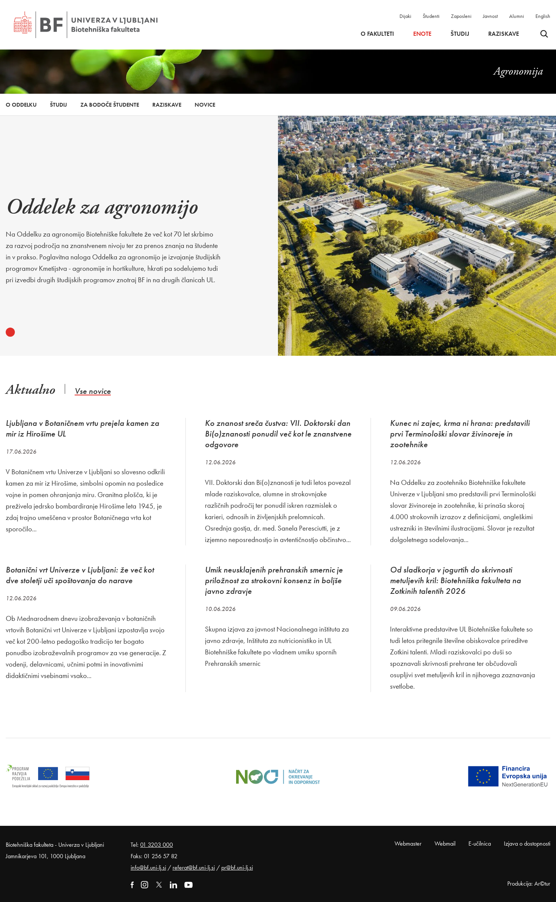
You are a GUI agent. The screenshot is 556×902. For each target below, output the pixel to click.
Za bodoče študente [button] (109, 105)
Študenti (431, 16)
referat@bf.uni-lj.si (194, 868)
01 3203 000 (156, 845)
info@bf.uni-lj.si (148, 868)
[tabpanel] (113, 234)
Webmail (445, 844)
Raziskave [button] (503, 33)
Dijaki (405, 16)
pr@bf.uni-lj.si (237, 868)
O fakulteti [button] (377, 33)
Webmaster (408, 844)
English (542, 16)
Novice (205, 105)
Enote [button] (422, 33)
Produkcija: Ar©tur (528, 884)
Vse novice (93, 391)
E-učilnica (479, 844)
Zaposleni (461, 16)
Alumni (516, 16)
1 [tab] (10, 332)
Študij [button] (460, 33)
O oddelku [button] (21, 105)
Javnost (490, 16)
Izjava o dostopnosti (527, 844)
